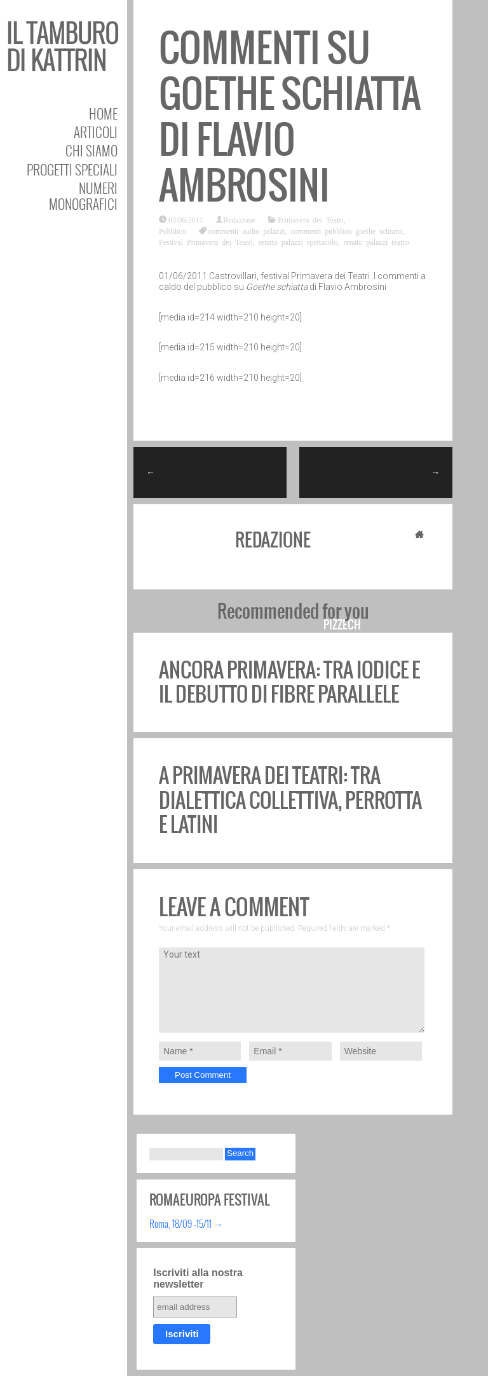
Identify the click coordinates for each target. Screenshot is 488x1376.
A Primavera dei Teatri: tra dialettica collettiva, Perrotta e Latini (290, 800)
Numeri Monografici (83, 196)
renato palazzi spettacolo (298, 241)
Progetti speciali (72, 169)
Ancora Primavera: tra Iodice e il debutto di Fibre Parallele (289, 682)
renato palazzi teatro (376, 241)
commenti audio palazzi (246, 231)
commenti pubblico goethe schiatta (346, 231)
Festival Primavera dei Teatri (206, 241)
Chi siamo (91, 150)
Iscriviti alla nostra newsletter (198, 1278)
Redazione (239, 219)
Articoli (96, 132)
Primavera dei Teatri (311, 219)
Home (103, 113)
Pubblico (172, 231)
